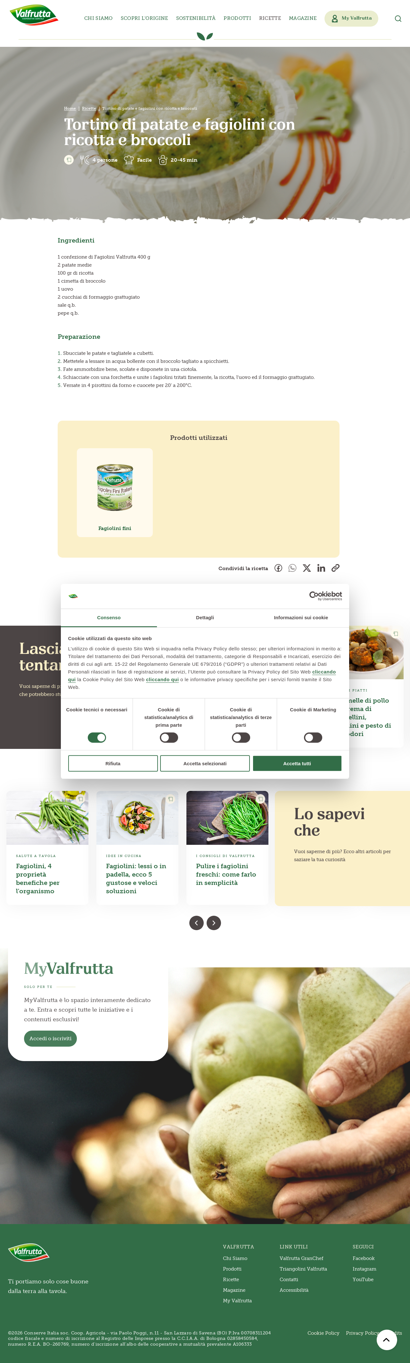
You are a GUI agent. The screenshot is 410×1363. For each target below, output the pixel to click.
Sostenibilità (196, 18)
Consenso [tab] (108, 617)
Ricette (270, 18)
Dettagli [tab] (205, 617)
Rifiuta (112, 763)
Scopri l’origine (144, 18)
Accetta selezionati (204, 763)
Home (70, 108)
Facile (144, 160)
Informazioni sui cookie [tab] (301, 617)
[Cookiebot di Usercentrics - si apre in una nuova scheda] (314, 596)
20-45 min (184, 160)
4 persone (105, 160)
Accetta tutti (297, 763)
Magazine (302, 18)
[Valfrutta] (34, 15)
